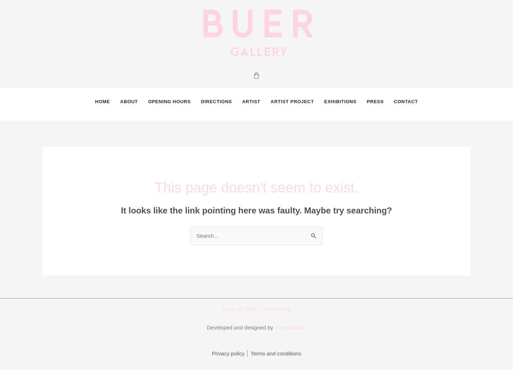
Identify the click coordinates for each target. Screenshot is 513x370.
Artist (251, 104)
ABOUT (130, 104)
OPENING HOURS (170, 104)
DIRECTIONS (216, 104)
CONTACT (405, 104)
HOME (103, 104)
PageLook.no (290, 334)
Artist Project (292, 104)
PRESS (374, 104)
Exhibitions (340, 104)
